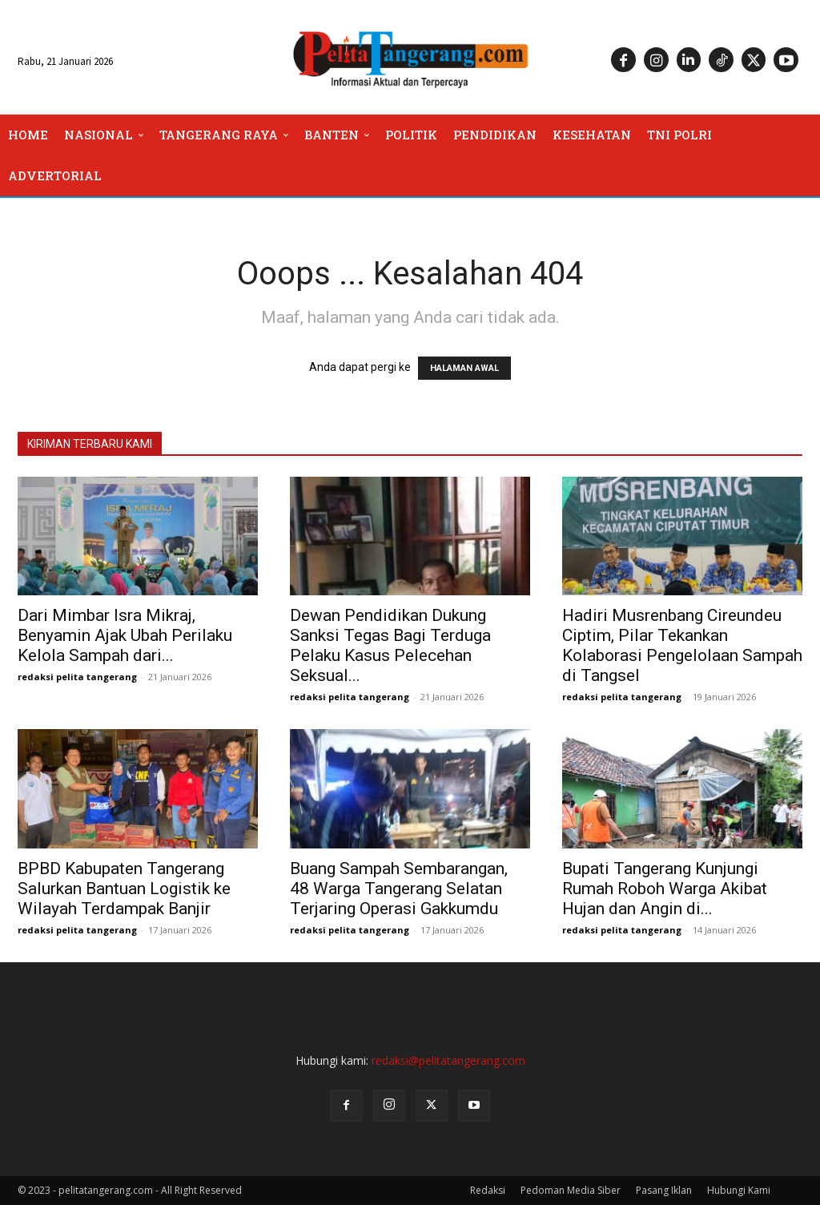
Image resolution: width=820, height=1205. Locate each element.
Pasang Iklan (664, 1190)
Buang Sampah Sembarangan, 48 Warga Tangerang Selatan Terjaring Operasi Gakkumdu (399, 888)
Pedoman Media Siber (571, 1190)
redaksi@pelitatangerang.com (448, 1060)
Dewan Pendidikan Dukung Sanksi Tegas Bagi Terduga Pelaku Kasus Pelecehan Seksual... (390, 645)
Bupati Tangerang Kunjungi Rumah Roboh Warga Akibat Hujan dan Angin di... (664, 888)
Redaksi (487, 1190)
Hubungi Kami (738, 1190)
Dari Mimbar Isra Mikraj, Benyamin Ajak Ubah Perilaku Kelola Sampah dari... (125, 635)
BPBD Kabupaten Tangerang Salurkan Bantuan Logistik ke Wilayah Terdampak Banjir (124, 888)
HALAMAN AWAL (464, 368)
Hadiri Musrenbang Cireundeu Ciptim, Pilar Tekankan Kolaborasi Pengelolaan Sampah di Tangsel (682, 645)
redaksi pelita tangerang (77, 677)
